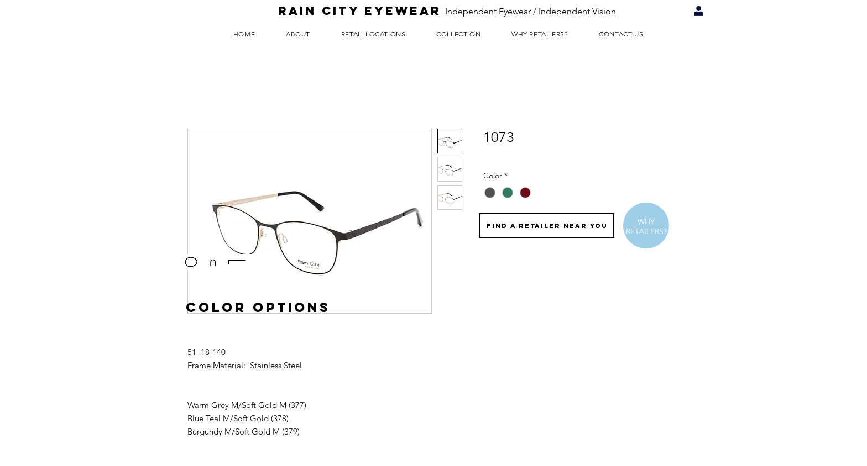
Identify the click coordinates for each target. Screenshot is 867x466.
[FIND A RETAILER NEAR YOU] (546, 225)
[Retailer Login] (698, 11)
